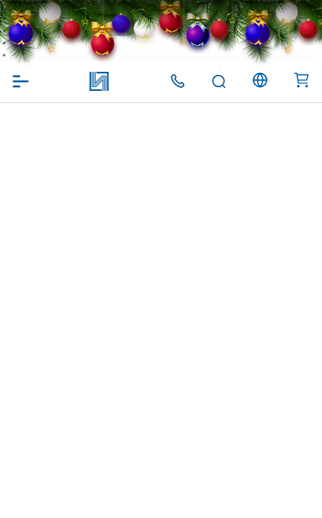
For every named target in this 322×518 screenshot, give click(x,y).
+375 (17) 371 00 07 (177, 81)
